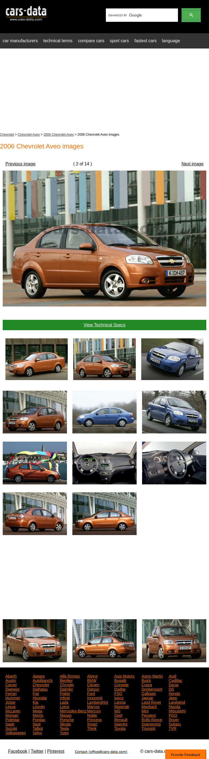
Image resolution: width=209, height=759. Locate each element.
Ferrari (11, 693)
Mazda (174, 706)
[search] (141, 15)
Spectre (120, 723)
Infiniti (65, 697)
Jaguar (147, 697)
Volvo (37, 732)
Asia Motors (124, 675)
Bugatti (120, 680)
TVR (172, 728)
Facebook (17, 751)
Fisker (65, 693)
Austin (10, 680)
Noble (92, 715)
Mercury (94, 710)
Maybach (149, 706)
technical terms (58, 40)
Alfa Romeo (70, 675)
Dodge (119, 688)
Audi (172, 675)
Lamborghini (97, 701)
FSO (118, 693)
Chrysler (67, 684)
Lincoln (39, 706)
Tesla (64, 728)
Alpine (92, 675)
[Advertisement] (104, 91)
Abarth (11, 675)
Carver (11, 684)
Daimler (66, 688)
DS (171, 688)
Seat (37, 723)
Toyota (119, 728)
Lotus (64, 706)
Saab (9, 723)
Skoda (65, 723)
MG (117, 710)
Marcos (93, 706)
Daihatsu (40, 688)
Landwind (177, 701)
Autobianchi (43, 680)
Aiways (39, 675)
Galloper (149, 693)
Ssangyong (151, 723)
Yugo (64, 732)
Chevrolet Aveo (29, 134)
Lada (64, 701)
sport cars (119, 40)
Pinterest (55, 751)
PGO (173, 715)
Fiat (36, 693)
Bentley (66, 680)
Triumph (148, 728)
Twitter (37, 751)
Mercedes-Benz (73, 710)
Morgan (11, 715)
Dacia (174, 684)
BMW (91, 680)
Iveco (118, 697)
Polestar (12, 719)
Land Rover (151, 701)
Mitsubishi (177, 710)
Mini (145, 710)
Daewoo (12, 688)
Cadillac (175, 680)
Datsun (93, 688)
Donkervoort (152, 688)
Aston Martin (152, 675)
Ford (91, 693)
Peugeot (149, 715)
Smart (92, 723)
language (171, 40)
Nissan (66, 715)
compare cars (91, 40)
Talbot (38, 728)
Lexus (10, 706)
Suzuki (11, 728)
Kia (35, 701)
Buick (146, 680)
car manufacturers (20, 40)
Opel (118, 715)
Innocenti (95, 697)
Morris (38, 715)
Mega (37, 710)
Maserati (121, 706)
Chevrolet (7, 134)
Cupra (147, 684)
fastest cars (145, 40)
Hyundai (40, 697)
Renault (120, 719)
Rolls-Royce (152, 719)
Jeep (173, 697)
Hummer (12, 697)
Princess (94, 719)
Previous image (20, 164)
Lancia (119, 701)
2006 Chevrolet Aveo (59, 134)
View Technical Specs (104, 325)
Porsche (67, 719)
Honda (174, 693)
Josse (10, 701)
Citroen (93, 684)
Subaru (175, 723)
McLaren (12, 710)
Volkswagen (15, 732)
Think (91, 728)
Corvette (121, 684)
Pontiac (39, 719)
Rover (174, 719)
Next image (193, 164)
